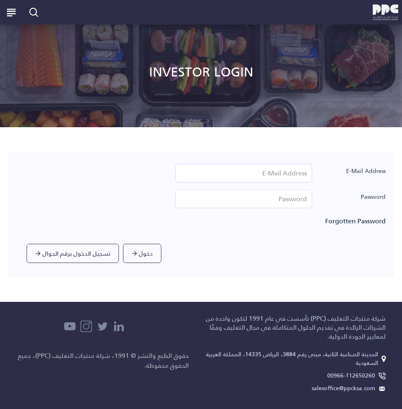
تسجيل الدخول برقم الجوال (76, 253)
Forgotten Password (355, 221)
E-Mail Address (366, 170)
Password (373, 196)
